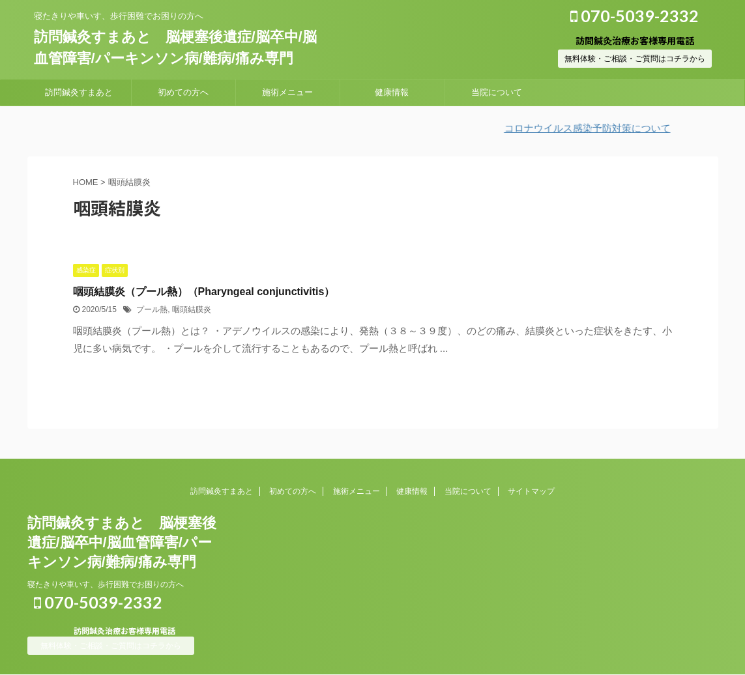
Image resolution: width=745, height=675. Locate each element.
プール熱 (152, 309)
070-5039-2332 (634, 15)
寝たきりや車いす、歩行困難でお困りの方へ (105, 584)
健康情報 (392, 92)
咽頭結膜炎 (191, 309)
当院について (496, 92)
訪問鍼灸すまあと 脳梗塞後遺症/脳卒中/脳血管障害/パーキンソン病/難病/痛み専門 (121, 542)
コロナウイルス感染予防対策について (596, 128)
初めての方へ (183, 92)
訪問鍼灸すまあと (79, 92)
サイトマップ (531, 491)
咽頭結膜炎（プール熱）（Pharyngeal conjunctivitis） (204, 291)
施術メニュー (287, 92)
